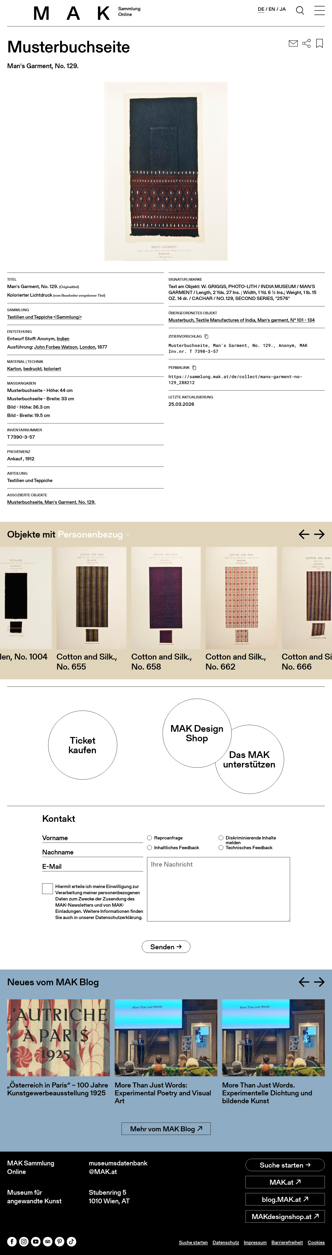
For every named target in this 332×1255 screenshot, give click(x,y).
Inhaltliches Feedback (176, 847)
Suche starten (285, 1165)
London (87, 347)
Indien (63, 339)
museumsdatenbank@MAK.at (118, 1167)
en (272, 9)
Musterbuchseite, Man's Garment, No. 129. (51, 502)
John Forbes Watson (55, 347)
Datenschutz (226, 1242)
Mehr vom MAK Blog (166, 1129)
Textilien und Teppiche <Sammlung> (44, 317)
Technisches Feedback (249, 847)
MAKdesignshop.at (285, 1216)
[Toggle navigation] (319, 11)
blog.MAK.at (285, 1199)
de (261, 9)
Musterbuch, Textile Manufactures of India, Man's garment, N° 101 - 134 (242, 320)
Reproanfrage (168, 837)
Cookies (316, 1242)
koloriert (52, 369)
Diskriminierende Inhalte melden (251, 840)
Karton (14, 369)
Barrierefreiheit (287, 1242)
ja (283, 9)
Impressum (255, 1242)
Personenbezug (90, 534)
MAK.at (285, 1182)
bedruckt (32, 369)
